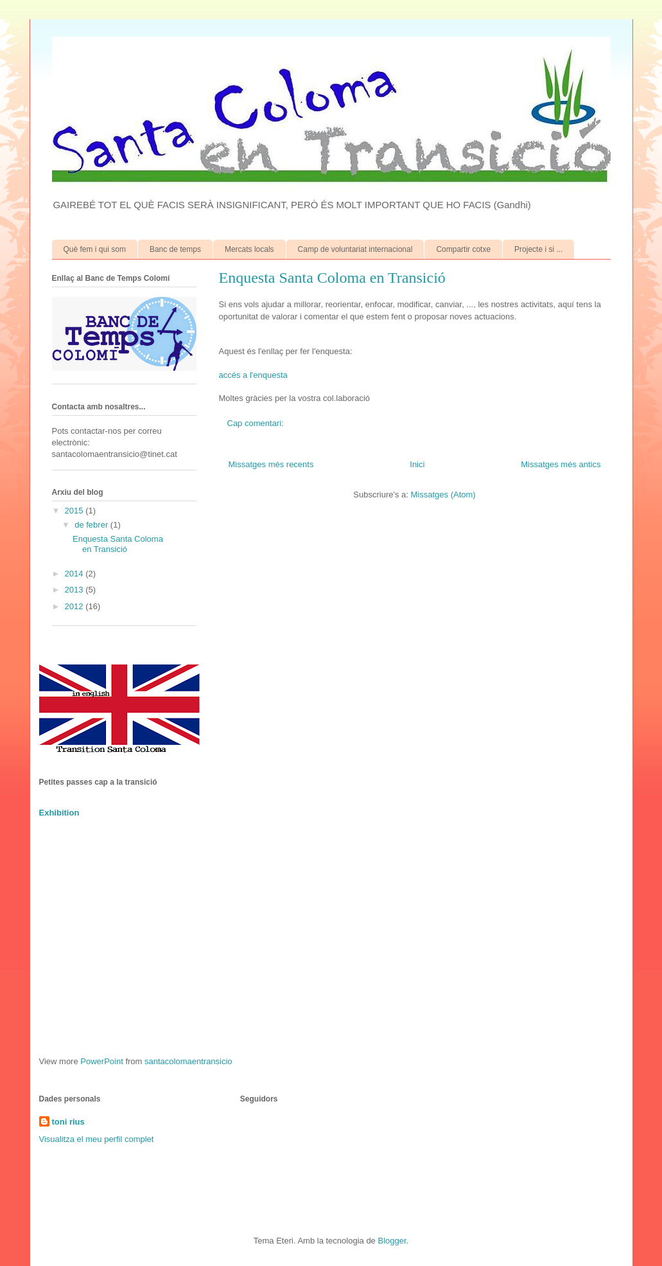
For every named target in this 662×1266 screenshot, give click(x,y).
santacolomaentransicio (188, 1061)
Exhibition (59, 812)
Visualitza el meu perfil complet (96, 1139)
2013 (75, 589)
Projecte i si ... (538, 249)
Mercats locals (249, 249)
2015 (75, 510)
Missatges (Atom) (443, 494)
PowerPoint (101, 1061)
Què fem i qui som (95, 249)
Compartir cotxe (463, 249)
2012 (75, 606)
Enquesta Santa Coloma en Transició (332, 277)
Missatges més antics (560, 464)
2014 (75, 573)
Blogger (392, 1240)
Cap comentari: (256, 423)
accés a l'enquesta (253, 375)
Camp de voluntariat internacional (355, 249)
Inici (417, 464)
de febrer (92, 525)
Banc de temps (175, 249)
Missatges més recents (271, 464)
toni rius (68, 1122)
